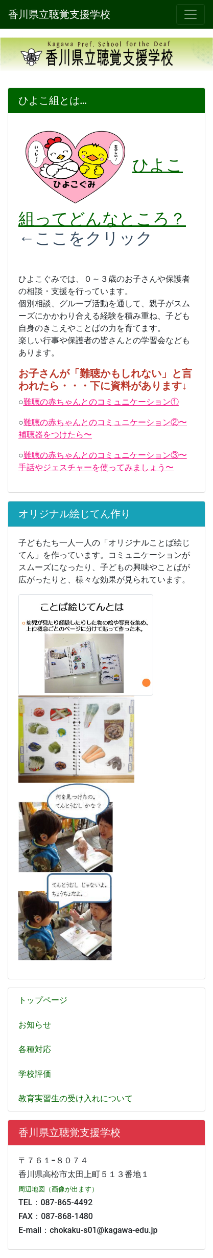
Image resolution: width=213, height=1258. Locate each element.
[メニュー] (190, 14)
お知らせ (34, 1025)
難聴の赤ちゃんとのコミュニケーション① (101, 402)
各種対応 (34, 1049)
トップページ (42, 1000)
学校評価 (34, 1074)
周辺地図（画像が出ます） (58, 1189)
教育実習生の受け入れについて (75, 1098)
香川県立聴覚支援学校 (59, 14)
